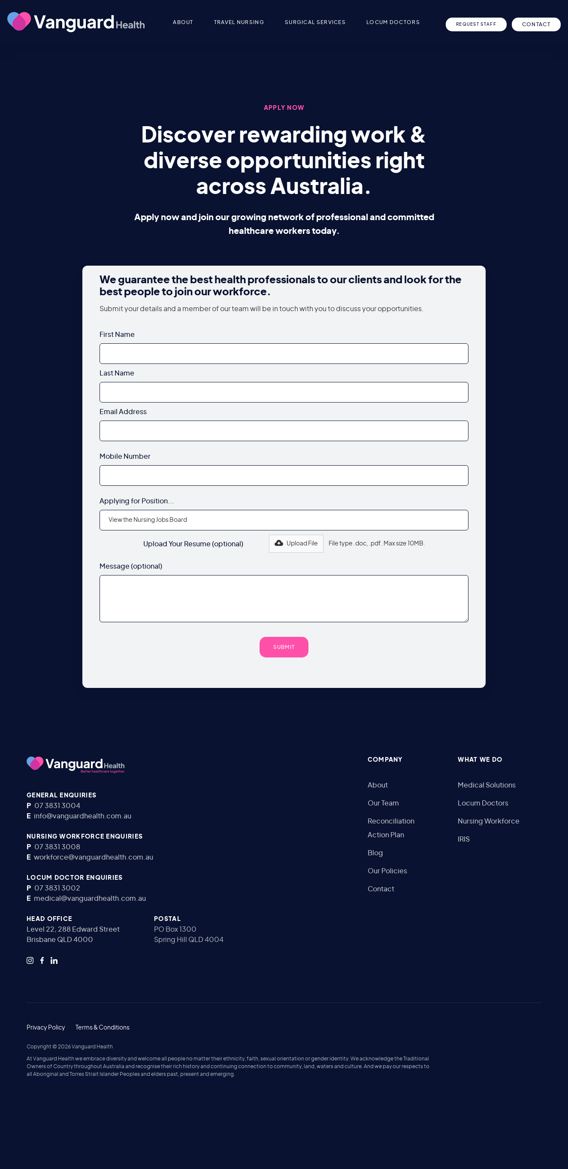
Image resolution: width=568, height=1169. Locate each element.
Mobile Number (125, 456)
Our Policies (387, 871)
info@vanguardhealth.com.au (82, 816)
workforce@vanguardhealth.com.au (93, 857)
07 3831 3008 (57, 847)
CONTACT (536, 24)
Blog (375, 853)
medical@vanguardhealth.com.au (90, 898)
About (378, 785)
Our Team (383, 803)
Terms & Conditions (103, 1028)
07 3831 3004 (57, 806)
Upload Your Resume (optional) (193, 544)
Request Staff (476, 24)
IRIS (464, 839)
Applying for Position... (137, 501)
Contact (381, 889)
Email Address (123, 412)
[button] (203, 22)
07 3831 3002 (57, 888)
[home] (76, 22)
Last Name (117, 373)
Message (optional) (131, 566)
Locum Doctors (483, 803)
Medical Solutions (487, 785)
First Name (117, 334)
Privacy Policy (46, 1028)
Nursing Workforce (489, 821)
